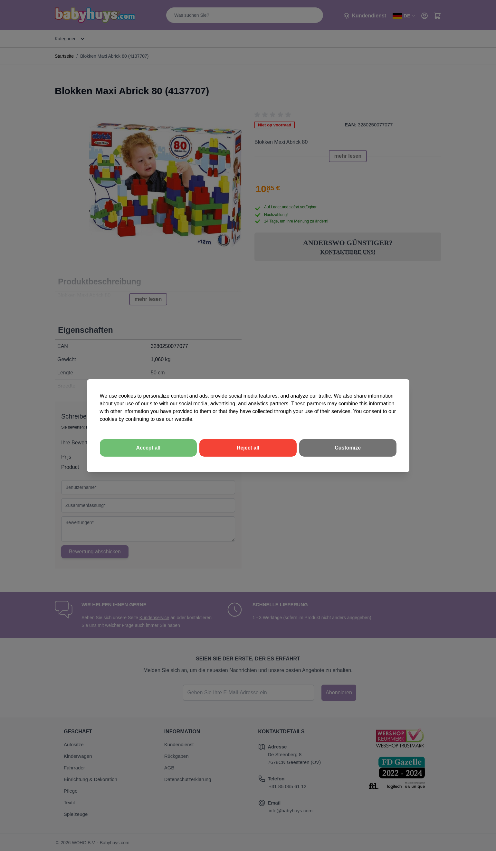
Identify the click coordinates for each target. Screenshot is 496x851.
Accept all (148, 447)
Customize (348, 447)
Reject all (248, 447)
